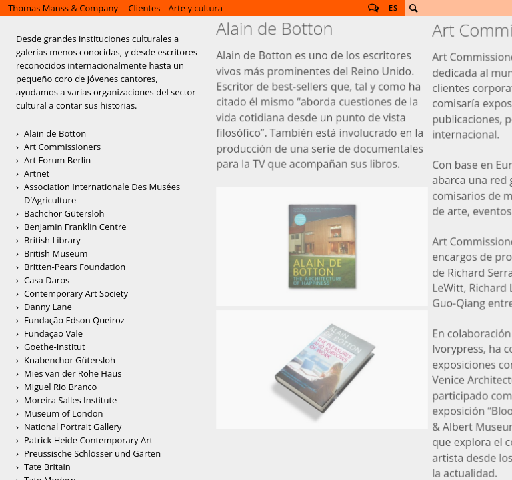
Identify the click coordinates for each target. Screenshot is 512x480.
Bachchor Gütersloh (64, 213)
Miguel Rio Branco (60, 387)
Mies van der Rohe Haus (72, 373)
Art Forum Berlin (57, 160)
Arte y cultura (196, 8)
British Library (52, 240)
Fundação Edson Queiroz (74, 320)
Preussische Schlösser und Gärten (92, 453)
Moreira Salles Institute (70, 400)
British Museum (56, 253)
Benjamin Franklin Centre (75, 227)
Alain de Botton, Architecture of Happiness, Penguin (322, 150)
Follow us (373, 8)
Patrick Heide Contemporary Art (88, 440)
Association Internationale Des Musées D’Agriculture (102, 193)
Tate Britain (47, 467)
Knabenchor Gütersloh (69, 360)
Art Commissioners (62, 147)
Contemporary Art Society (76, 293)
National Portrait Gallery (72, 427)
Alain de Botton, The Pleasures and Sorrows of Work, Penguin (322, 219)
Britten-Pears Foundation (74, 267)
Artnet (36, 173)
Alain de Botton (55, 133)
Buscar (413, 8)
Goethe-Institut (54, 347)
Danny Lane (48, 307)
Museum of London (63, 413)
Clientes (144, 8)
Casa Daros (46, 280)
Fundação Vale (53, 333)
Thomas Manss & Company (63, 8)
